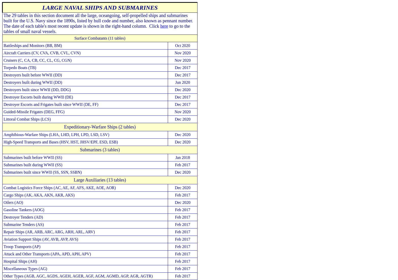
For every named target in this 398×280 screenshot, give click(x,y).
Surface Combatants (90, 38)
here (164, 26)
